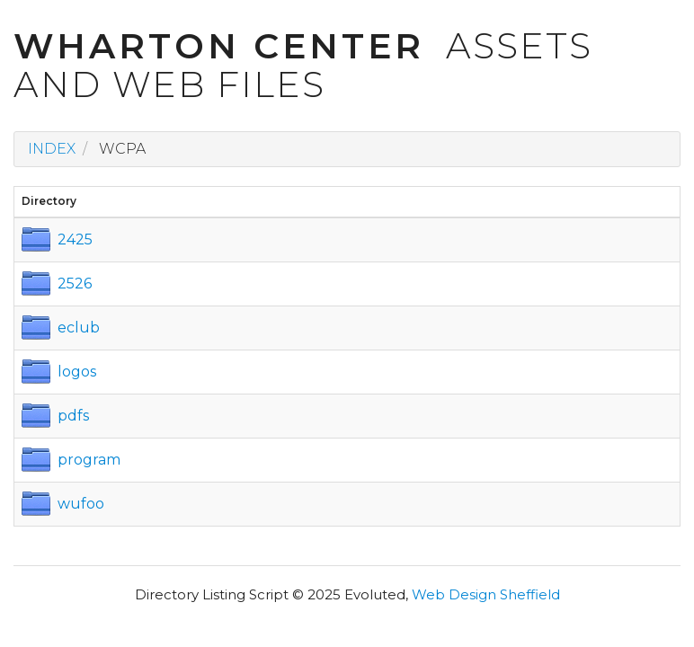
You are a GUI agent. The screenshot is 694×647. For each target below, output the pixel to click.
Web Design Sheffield (486, 594)
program (89, 459)
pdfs (73, 415)
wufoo (81, 503)
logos (77, 371)
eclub (79, 327)
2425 (75, 239)
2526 (75, 283)
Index (52, 148)
